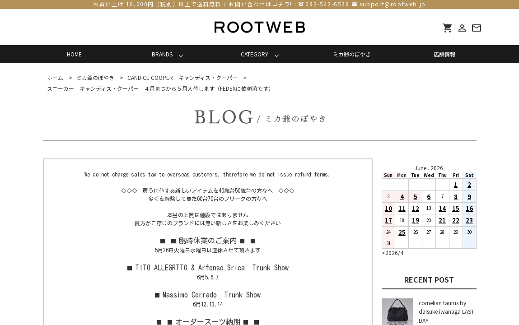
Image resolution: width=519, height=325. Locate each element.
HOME (74, 54)
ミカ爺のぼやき (352, 54)
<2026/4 (392, 252)
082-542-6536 (327, 4)
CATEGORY (254, 54)
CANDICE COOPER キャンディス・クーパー (182, 77)
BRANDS (162, 54)
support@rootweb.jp (393, 4)
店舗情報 (444, 54)
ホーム (55, 77)
